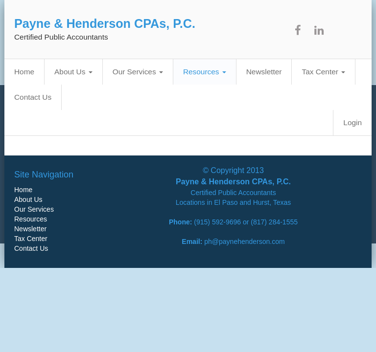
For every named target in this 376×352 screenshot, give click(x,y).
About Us (73, 71)
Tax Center (323, 71)
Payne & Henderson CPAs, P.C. (104, 23)
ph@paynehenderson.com (244, 241)
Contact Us (32, 97)
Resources (204, 71)
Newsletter (264, 71)
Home (24, 71)
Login (352, 122)
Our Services (138, 71)
